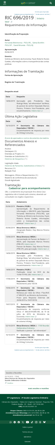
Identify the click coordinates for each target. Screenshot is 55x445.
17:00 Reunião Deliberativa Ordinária (33, 326)
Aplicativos (27, 437)
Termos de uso (27, 432)
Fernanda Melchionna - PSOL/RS (18, 43)
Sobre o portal (27, 427)
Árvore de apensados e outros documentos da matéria (27, 138)
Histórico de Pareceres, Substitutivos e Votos (23, 166)
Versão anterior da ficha (42, 14)
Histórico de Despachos (14, 159)
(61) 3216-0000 (33, 413)
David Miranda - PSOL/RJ (23, 45)
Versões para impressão (41, 12)
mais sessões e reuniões (38, 388)
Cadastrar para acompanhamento (29, 188)
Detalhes (10, 383)
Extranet (27, 442)
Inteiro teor (36, 111)
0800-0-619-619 (28, 411)
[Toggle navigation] (5, 3)
